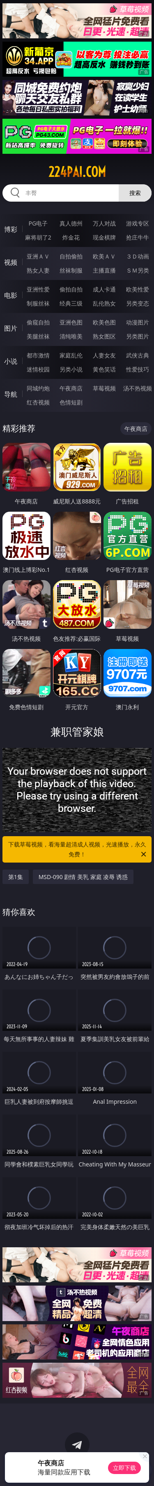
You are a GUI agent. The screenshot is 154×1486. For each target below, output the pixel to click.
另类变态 (137, 303)
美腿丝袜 (38, 336)
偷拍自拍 (71, 289)
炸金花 (71, 237)
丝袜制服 (71, 270)
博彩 (10, 229)
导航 (10, 394)
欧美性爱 (137, 289)
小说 (10, 361)
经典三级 (71, 303)
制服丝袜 (38, 303)
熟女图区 (104, 336)
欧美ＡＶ (104, 256)
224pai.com (77, 172)
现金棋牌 (104, 237)
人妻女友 (104, 355)
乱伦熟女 (104, 303)
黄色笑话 (104, 369)
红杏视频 (38, 402)
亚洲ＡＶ (38, 256)
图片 (10, 328)
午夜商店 (71, 388)
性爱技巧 (137, 369)
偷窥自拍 (38, 322)
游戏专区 (137, 223)
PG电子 (38, 223)
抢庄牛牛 (137, 237)
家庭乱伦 (71, 355)
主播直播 (104, 270)
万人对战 (104, 223)
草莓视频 (104, 388)
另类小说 (71, 369)
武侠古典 (137, 355)
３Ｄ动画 (137, 256)
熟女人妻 (38, 270)
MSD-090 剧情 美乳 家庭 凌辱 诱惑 (83, 877)
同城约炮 (38, 388)
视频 (10, 262)
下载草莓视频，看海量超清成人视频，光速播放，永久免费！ (78, 849)
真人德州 (71, 223)
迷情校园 (38, 369)
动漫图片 (137, 322)
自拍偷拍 (71, 256)
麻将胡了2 (38, 237)
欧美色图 (104, 322)
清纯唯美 (71, 336)
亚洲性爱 (38, 289)
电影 (10, 295)
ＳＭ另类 (137, 270)
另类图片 (137, 336)
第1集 (15, 877)
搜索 (135, 193)
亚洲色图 (71, 322)
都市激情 (38, 355)
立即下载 (124, 1468)
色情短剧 (71, 402)
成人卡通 (104, 289)
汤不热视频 (137, 388)
